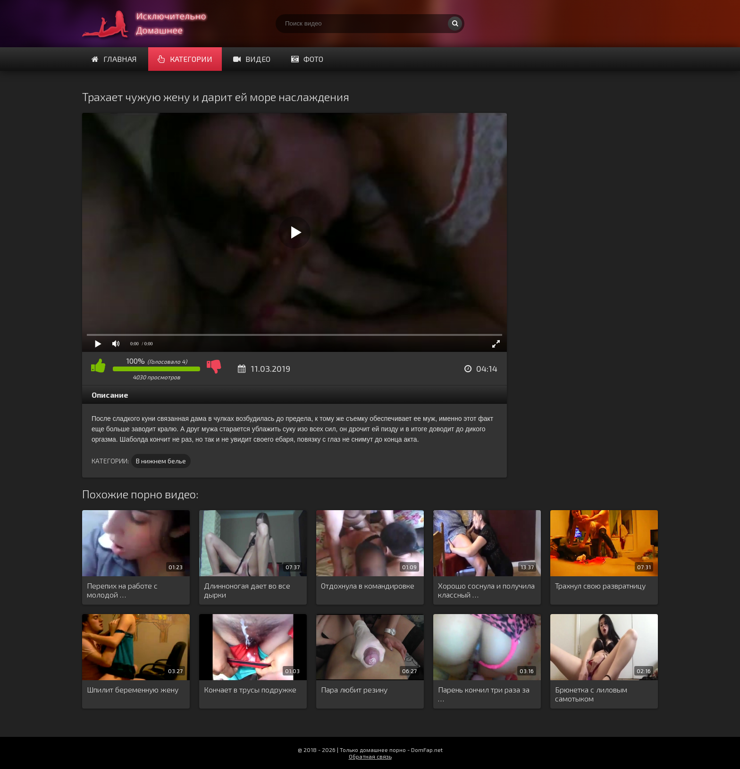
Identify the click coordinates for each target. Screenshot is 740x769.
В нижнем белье (161, 461)
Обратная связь (370, 756)
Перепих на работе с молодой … (122, 590)
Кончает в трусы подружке (250, 689)
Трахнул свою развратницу (600, 585)
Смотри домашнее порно (153, 23)
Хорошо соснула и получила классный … (486, 590)
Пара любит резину (354, 689)
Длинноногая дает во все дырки (247, 590)
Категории (185, 58)
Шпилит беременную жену (132, 689)
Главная (114, 58)
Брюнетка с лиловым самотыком (591, 694)
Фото (307, 58)
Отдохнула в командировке (367, 585)
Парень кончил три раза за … (484, 694)
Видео (251, 58)
